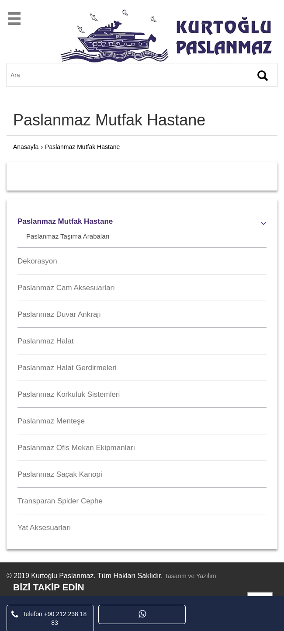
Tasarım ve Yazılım (190, 575)
